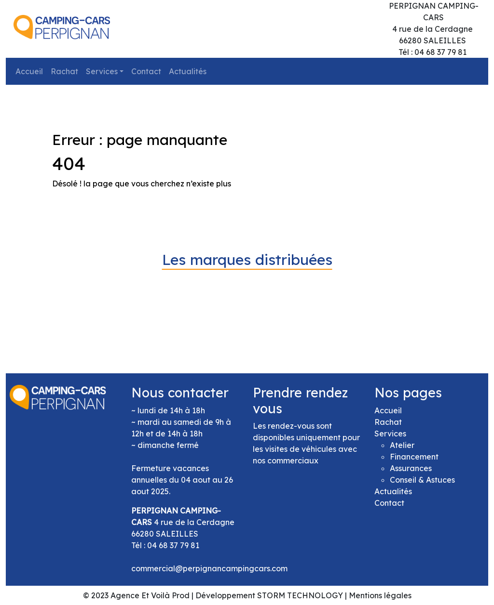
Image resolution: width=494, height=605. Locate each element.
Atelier (402, 445)
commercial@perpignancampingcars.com (209, 568)
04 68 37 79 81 (173, 545)
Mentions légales (380, 595)
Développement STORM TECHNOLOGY (269, 595)
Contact (146, 71)
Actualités (187, 71)
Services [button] (102, 71)
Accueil (29, 71)
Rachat (64, 71)
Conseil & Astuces (422, 480)
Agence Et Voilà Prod (150, 595)
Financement (414, 456)
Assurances (411, 468)
